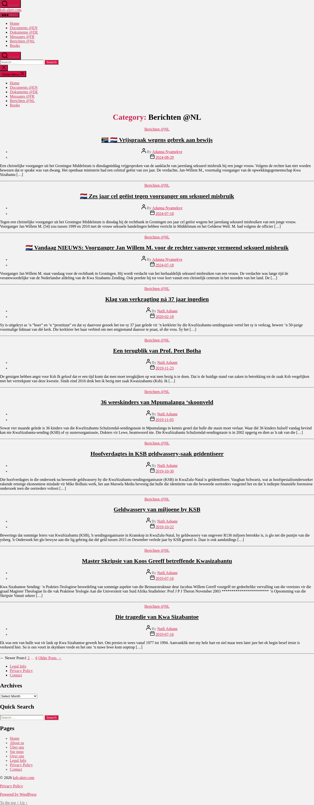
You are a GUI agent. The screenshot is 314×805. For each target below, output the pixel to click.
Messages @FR (22, 37)
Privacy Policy (21, 671)
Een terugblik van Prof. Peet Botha (157, 350)
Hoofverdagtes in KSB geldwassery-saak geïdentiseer (157, 453)
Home (14, 23)
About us (17, 743)
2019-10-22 (165, 527)
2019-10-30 (165, 471)
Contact (16, 675)
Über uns (17, 747)
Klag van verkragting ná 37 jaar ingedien (157, 299)
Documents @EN (24, 28)
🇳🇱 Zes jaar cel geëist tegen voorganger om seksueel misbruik (157, 196)
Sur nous (17, 752)
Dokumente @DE (24, 32)
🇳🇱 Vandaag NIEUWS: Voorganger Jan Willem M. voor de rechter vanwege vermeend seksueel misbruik (157, 247)
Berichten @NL (22, 41)
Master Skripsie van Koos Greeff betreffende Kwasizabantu (157, 561)
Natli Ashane (167, 311)
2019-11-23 (165, 368)
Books (15, 45)
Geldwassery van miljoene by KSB (157, 509)
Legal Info (18, 666)
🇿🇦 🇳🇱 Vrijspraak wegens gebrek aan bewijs (156, 140)
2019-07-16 (165, 578)
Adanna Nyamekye (167, 152)
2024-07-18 (165, 213)
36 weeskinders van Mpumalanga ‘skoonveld (157, 402)
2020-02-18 (165, 317)
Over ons (17, 756)
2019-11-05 (165, 420)
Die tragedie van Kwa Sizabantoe (157, 617)
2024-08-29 (165, 157)
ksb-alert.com (11, 10)
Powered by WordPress (18, 794)
